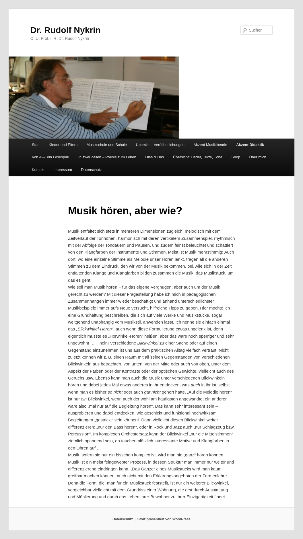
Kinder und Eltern (63, 145)
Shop (236, 157)
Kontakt (38, 170)
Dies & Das (154, 157)
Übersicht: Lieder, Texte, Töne (197, 157)
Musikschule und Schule (107, 145)
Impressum (62, 170)
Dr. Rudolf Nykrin (65, 30)
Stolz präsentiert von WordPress (164, 519)
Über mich (257, 157)
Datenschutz (91, 170)
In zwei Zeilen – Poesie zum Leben (107, 157)
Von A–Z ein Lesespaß (50, 157)
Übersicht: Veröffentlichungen (160, 145)
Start (36, 145)
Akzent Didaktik (250, 145)
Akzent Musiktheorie (210, 145)
